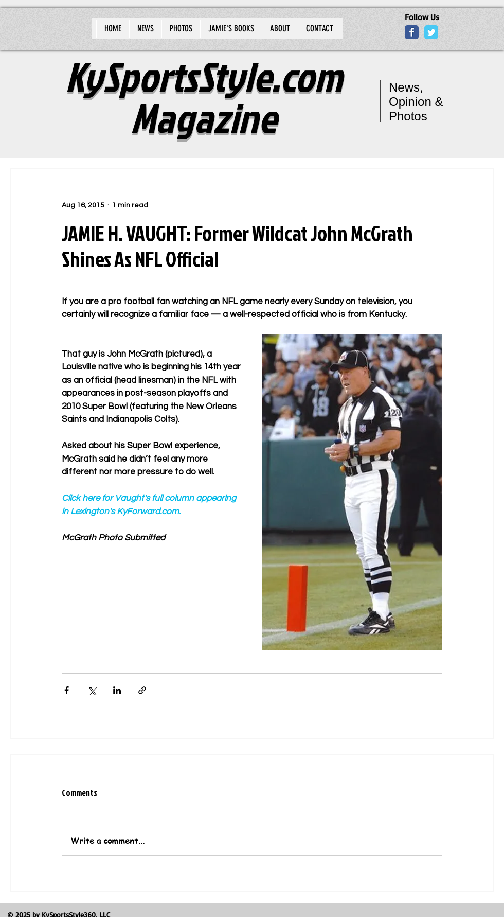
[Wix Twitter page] (431, 32)
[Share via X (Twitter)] (92, 690)
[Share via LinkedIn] (117, 690)
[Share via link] (142, 690)
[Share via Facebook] (66, 690)
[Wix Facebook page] (412, 32)
